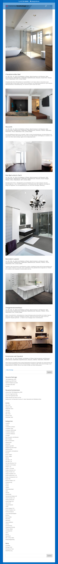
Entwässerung (8, 482)
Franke (7, 485)
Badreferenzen (31, 77)
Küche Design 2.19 (9, 508)
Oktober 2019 (8, 407)
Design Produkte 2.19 (10, 473)
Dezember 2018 (9, 417)
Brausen (38, 77)
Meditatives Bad (37, 399)
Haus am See (18, 397)
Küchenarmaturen (9, 511)
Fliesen (50, 77)
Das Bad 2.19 (8, 461)
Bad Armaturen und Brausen (37, 76)
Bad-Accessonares (9, 440)
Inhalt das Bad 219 (9, 499)
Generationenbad (9, 489)
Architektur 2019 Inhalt (10, 430)
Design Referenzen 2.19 (11, 475)
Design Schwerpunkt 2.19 (11, 477)
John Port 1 (8, 503)
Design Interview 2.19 (10, 470)
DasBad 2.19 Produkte (10, 465)
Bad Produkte (8, 439)
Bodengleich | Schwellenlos (11, 451)
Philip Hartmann (9, 397)
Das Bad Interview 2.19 (10, 463)
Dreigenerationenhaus (13, 308)
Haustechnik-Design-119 (11, 496)
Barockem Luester (12, 259)
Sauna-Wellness (9, 522)
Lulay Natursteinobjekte (10, 513)
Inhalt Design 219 (9, 501)
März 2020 (7, 405)
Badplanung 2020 (9, 446)
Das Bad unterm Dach (13, 175)
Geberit (7, 487)
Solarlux (7, 524)
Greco (6, 395)
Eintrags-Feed (8, 547)
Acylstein (7, 423)
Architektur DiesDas (10, 432)
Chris (6, 394)
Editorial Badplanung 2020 (11, 382)
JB (8, 76)
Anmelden (7, 545)
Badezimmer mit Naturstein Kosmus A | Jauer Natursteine (18, 399)
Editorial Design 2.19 (10, 480)
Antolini (20, 358)
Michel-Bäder (8, 517)
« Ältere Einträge (9, 370)
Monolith (8, 127)
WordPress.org (8, 550)
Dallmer (35, 359)
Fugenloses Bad (13, 394)
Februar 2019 (8, 415)
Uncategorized (8, 531)
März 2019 (7, 413)
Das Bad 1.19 (8, 459)
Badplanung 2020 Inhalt (10, 381)
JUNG (6, 506)
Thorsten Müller (9, 529)
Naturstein (48, 130)
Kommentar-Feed (9, 549)
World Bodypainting (9, 539)
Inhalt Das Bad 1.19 (10, 497)
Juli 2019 (7, 410)
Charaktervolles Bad (12, 74)
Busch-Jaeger (45, 178)
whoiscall (7, 392)
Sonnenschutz (8, 525)
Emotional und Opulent (14, 356)
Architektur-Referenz (10, 433)
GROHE (7, 492)
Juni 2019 (7, 412)
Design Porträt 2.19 (9, 471)
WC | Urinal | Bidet (21, 79)
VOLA (7, 79)
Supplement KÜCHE (10, 527)
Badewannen (17, 77)
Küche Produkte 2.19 (10, 510)
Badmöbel (24, 77)
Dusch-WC (44, 77)
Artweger (7, 435)
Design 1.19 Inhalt (9, 468)
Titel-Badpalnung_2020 (10, 379)
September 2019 (9, 408)
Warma (7, 534)
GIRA (6, 491)
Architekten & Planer (23, 76)
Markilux (7, 515)
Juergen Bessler (9, 504)
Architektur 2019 (9, 428)
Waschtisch (12, 79)
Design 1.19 (8, 466)
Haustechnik (8, 494)
